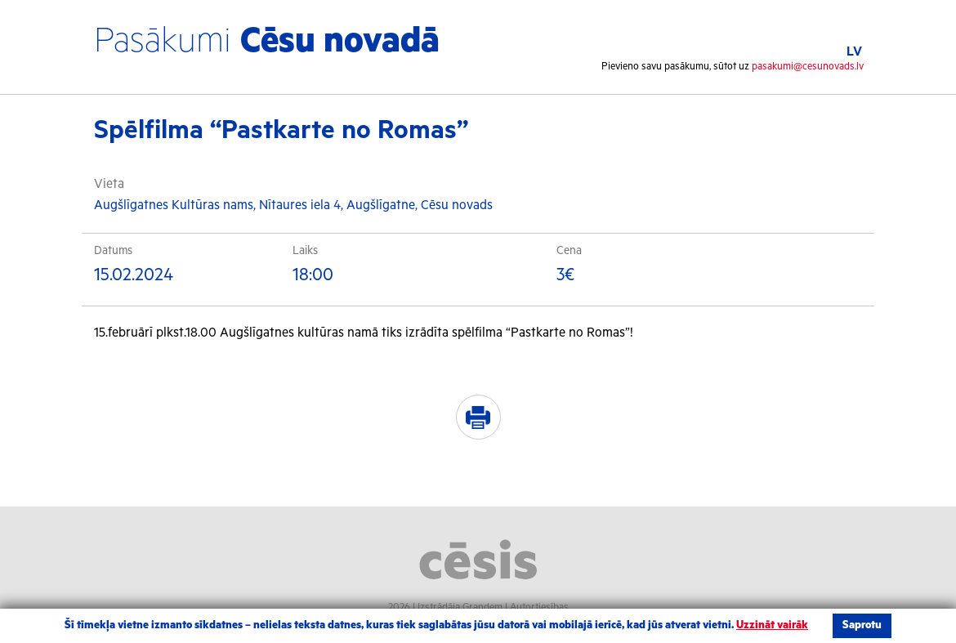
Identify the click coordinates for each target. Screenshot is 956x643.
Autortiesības (539, 607)
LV (854, 52)
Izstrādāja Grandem (460, 607)
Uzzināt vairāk (772, 625)
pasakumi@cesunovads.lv (808, 66)
